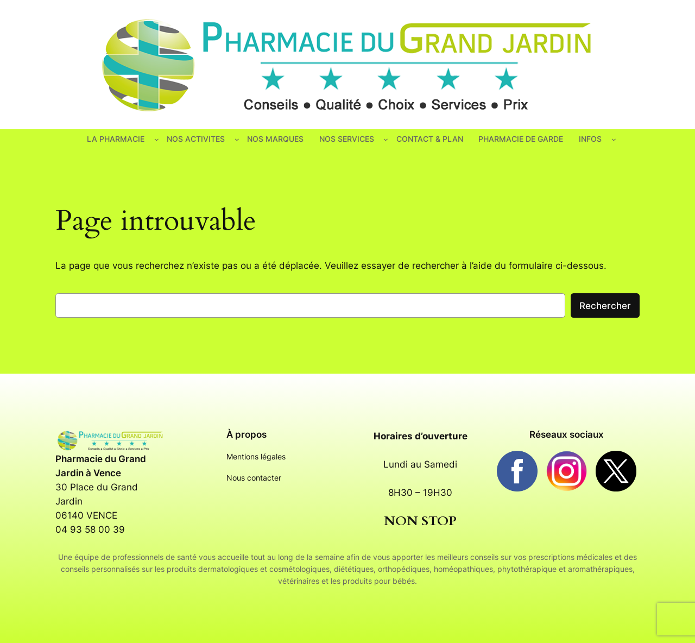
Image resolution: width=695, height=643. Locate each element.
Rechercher (605, 305)
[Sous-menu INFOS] (613, 139)
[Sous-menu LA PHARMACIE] (156, 139)
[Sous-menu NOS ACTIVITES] (237, 139)
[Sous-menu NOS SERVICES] (385, 139)
